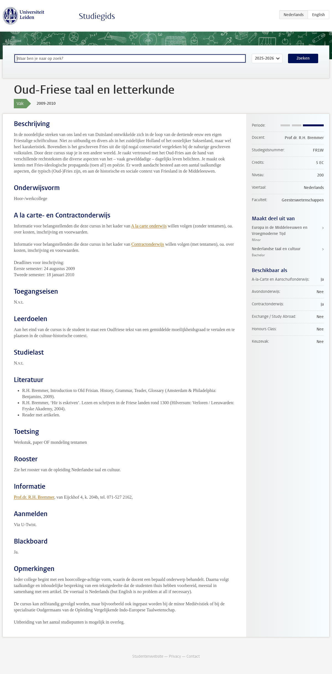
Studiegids (97, 16)
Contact (193, 656)
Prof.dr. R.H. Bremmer (34, 497)
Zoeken (303, 58)
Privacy (175, 656)
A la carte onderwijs (149, 226)
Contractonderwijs (147, 244)
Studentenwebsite (147, 656)
